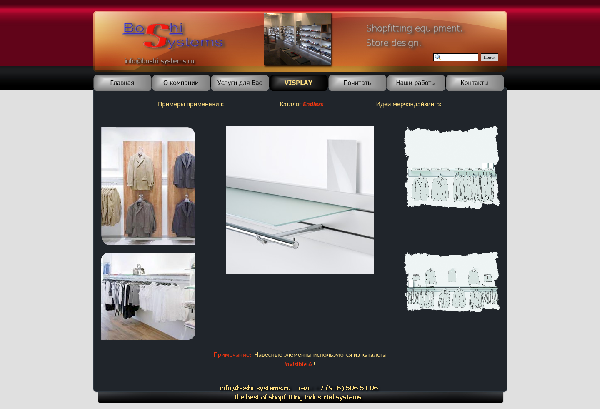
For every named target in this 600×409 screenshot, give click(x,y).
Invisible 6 (298, 364)
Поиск (490, 57)
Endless (313, 104)
